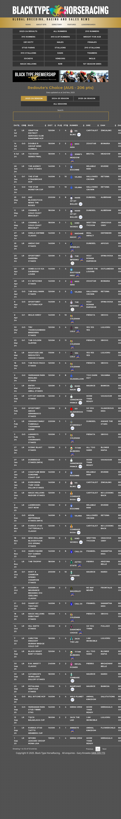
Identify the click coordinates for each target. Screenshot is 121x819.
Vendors (60, 58)
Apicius (105, 243)
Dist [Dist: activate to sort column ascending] (50, 125)
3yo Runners (28, 37)
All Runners (60, 31)
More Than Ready (89, 398)
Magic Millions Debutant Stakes (36, 616)
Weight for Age (92, 37)
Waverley (75, 591)
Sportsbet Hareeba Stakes (34, 258)
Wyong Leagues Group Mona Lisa (36, 740)
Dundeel (91, 197)
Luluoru (105, 327)
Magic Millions (28, 64)
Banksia (105, 385)
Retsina (105, 176)
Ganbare (75, 575)
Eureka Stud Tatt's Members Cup (35, 730)
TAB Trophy (34, 561)
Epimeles (75, 247)
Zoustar (91, 143)
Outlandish (107, 269)
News (28, 24)
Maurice (90, 385)
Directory (57, 24)
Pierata (90, 315)
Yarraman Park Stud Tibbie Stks (36, 709)
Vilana (78, 177)
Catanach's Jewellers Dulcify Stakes (36, 676)
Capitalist (92, 130)
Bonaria (105, 143)
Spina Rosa (107, 256)
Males (60, 42)
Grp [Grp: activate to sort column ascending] (23, 125)
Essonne (74, 170)
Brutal (90, 154)
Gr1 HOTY (28, 42)
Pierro (90, 561)
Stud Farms (28, 47)
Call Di (78, 551)
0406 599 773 (98, 753)
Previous (89, 749)
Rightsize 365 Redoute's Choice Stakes (36, 355)
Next (104, 749)
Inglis (92, 58)
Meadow (105, 154)
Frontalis (106, 587)
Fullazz (105, 626)
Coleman (75, 319)
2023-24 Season (33, 98)
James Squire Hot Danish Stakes (35, 553)
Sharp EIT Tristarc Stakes (33, 606)
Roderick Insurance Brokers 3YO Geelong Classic (35, 592)
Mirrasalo (106, 707)
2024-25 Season (60, 98)
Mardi (104, 572)
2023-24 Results (28, 31)
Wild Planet (77, 696)
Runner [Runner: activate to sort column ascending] (74, 125)
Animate (74, 728)
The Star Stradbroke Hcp (35, 179)
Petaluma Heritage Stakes (33, 689)
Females (92, 42)
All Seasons (60, 104)
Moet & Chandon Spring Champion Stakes (33, 577)
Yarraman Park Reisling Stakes (36, 378)
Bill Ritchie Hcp (36, 696)
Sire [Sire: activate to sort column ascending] (88, 125)
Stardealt (76, 425)
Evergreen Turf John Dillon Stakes (36, 485)
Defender (106, 233)
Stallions (60, 47)
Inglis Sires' (34, 315)
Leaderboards (88, 24)
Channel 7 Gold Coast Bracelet (35, 213)
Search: (60, 115)
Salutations (108, 696)
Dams (60, 53)
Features (71, 24)
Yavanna (105, 375)
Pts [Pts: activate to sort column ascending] (66, 125)
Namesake (75, 686)
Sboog (104, 315)
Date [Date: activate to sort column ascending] (16, 125)
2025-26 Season (86, 98)
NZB (60, 64)
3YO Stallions (28, 53)
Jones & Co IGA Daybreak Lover (36, 271)
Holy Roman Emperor (91, 258)
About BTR (41, 24)
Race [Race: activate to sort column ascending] (30, 125)
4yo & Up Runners (60, 37)
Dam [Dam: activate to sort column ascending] (103, 125)
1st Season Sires (92, 64)
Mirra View (76, 707)
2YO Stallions (92, 47)
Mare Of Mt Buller (75, 200)
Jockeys (28, 58)
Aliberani (106, 197)
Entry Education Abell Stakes (35, 388)
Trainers (92, 53)
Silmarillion (77, 379)
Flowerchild (108, 728)
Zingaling (106, 130)
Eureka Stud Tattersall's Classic (35, 528)
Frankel (90, 551)
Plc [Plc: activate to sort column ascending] (59, 125)
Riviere (104, 166)
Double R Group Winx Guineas (34, 146)
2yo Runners (92, 31)
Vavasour (106, 396)
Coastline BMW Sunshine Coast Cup (36, 474)
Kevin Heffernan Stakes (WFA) (35, 518)
